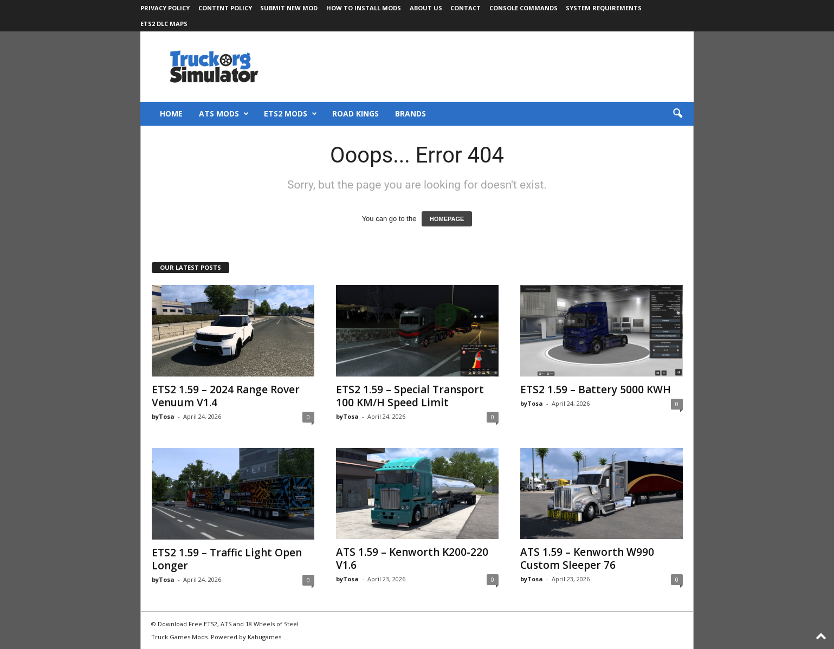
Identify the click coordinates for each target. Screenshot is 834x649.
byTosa (163, 416)
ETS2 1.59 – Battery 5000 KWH (595, 389)
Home (171, 113)
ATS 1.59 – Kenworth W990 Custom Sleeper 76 (587, 558)
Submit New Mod (289, 8)
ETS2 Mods (290, 114)
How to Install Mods (363, 8)
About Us (426, 8)
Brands (410, 113)
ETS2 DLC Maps (164, 24)
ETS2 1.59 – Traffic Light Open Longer (227, 559)
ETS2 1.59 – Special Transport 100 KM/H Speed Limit (410, 396)
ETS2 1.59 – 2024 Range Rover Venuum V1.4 (226, 396)
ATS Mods (224, 114)
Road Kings (355, 113)
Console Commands (523, 8)
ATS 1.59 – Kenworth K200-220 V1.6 (412, 558)
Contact (465, 8)
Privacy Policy (165, 8)
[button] (677, 114)
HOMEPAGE (447, 219)
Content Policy (225, 8)
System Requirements (604, 8)
